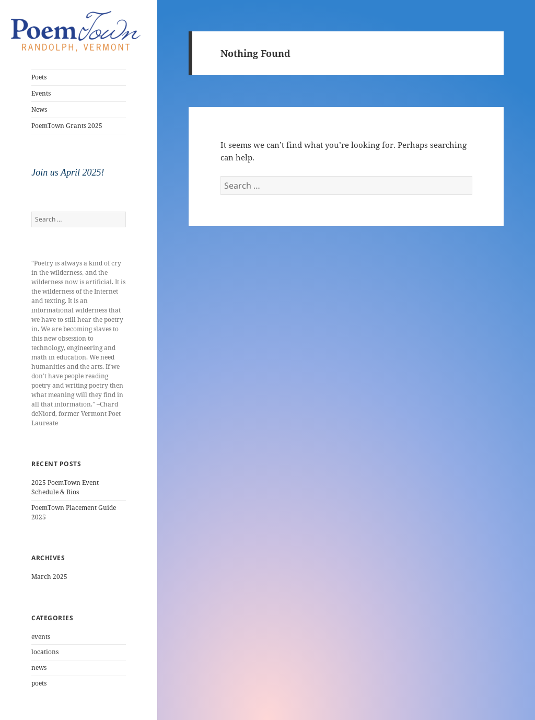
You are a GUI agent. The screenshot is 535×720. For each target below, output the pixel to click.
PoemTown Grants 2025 (66, 125)
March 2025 (49, 576)
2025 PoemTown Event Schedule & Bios (65, 487)
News (39, 109)
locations (45, 651)
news (38, 667)
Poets (38, 77)
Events (41, 93)
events (40, 636)
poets (38, 683)
